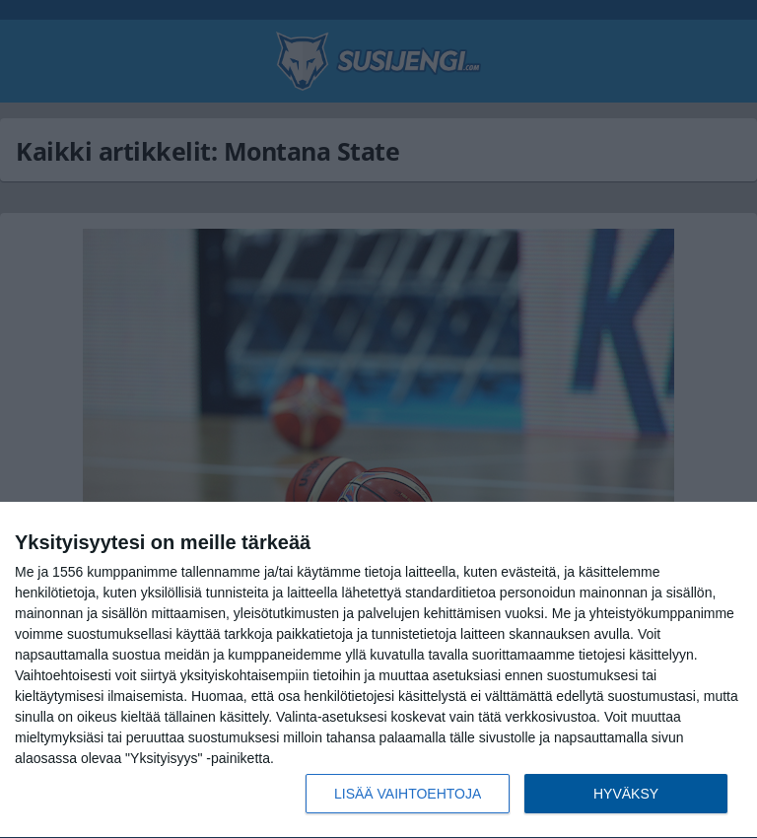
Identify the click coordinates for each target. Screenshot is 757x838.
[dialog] (378, 670)
